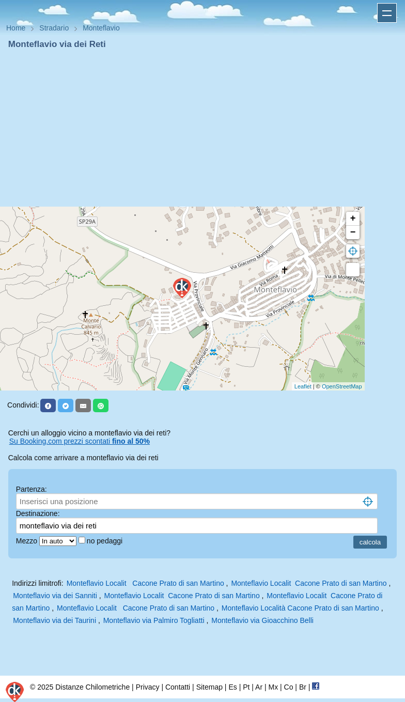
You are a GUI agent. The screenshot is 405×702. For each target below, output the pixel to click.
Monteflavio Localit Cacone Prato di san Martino (145, 583)
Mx (273, 687)
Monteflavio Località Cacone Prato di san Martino (300, 608)
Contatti (177, 687)
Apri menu (387, 13)
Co (288, 687)
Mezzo (27, 541)
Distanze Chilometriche (92, 687)
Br (302, 687)
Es (232, 687)
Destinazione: (38, 513)
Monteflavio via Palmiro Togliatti (154, 620)
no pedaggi (105, 541)
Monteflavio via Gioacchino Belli (262, 620)
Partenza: (31, 489)
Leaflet (302, 386)
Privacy (148, 687)
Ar (258, 687)
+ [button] (353, 218)
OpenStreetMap (342, 386)
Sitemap (209, 687)
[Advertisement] (202, 128)
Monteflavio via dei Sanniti (55, 595)
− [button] (353, 232)
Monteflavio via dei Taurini (54, 620)
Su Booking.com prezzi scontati (79, 441)
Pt (246, 687)
